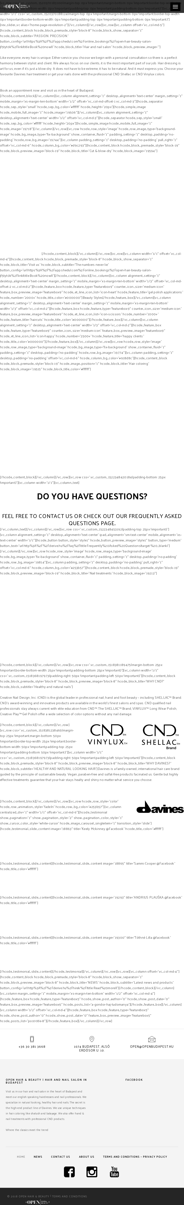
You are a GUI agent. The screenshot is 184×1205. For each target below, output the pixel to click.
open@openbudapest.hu (152, 1046)
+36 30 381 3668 (32, 1046)
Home (21, 1156)
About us (87, 1156)
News (38, 1156)
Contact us (60, 1156)
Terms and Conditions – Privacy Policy (136, 1156)
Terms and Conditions (69, 1196)
